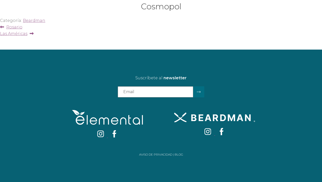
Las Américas (13, 33)
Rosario (14, 27)
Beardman (34, 20)
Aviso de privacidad (155, 154)
